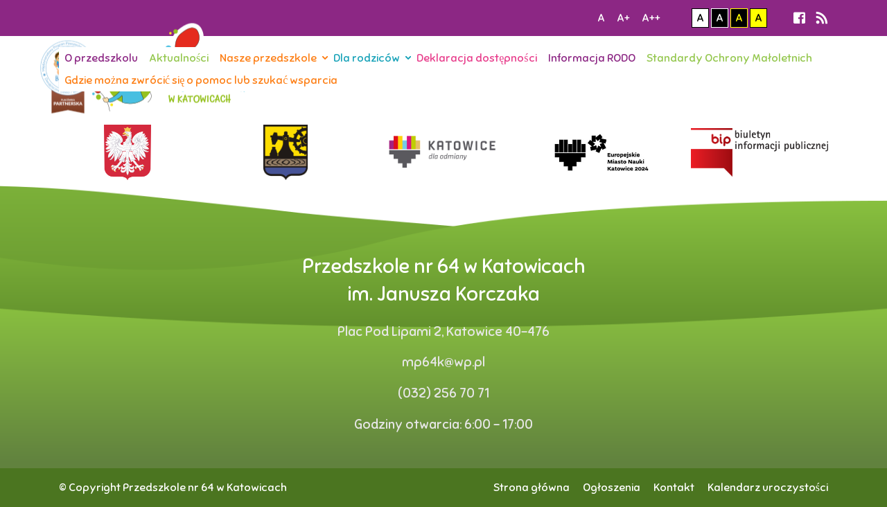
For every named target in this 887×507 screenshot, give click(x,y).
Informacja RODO (591, 58)
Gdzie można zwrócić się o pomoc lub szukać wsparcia (200, 80)
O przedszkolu (101, 58)
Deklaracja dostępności (476, 58)
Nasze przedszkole (268, 58)
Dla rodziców (366, 58)
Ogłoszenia (611, 488)
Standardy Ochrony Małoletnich (729, 58)
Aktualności (179, 58)
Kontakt (673, 488)
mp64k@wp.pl (443, 362)
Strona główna (531, 488)
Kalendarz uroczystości (768, 488)
